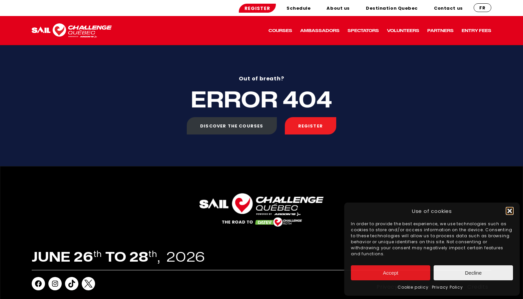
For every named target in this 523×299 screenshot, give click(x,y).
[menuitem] (257, 8)
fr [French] (482, 8)
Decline (473, 273)
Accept (390, 273)
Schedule (299, 8)
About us (338, 8)
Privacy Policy (447, 287)
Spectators (363, 30)
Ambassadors (320, 30)
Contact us (448, 8)
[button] (509, 211)
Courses (280, 30)
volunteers (403, 30)
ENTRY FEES (476, 30)
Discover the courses (231, 126)
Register (257, 8)
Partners (440, 30)
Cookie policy (413, 287)
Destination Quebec (392, 8)
